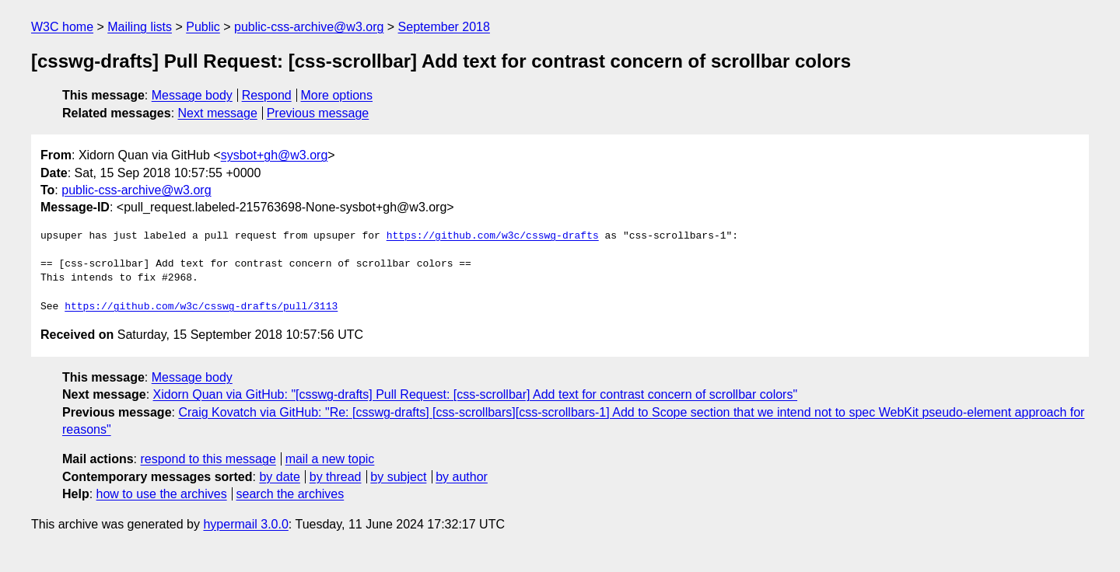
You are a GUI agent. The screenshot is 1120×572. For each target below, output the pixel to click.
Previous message (318, 113)
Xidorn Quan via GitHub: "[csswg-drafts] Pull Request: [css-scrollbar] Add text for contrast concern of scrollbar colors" (475, 394)
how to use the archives (161, 493)
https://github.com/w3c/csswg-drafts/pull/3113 (201, 307)
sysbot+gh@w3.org (274, 155)
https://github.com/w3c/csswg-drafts (493, 236)
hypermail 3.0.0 (245, 524)
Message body (192, 95)
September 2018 (444, 26)
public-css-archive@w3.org (308, 26)
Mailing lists (139, 26)
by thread (336, 476)
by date (279, 476)
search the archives (290, 493)
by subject (398, 476)
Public (203, 26)
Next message (217, 113)
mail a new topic (330, 459)
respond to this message (207, 459)
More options (337, 95)
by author (462, 476)
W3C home (62, 26)
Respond (267, 95)
